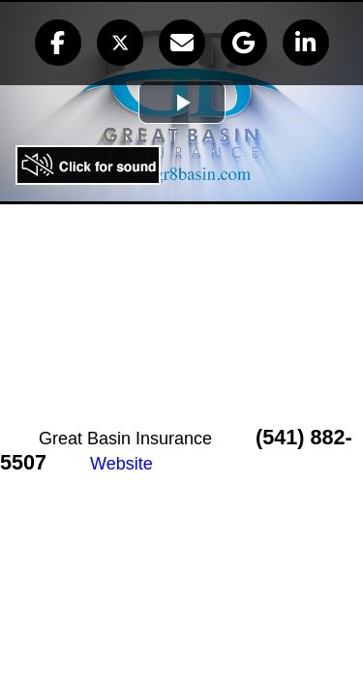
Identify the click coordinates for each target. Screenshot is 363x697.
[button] (58, 42)
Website (121, 463)
